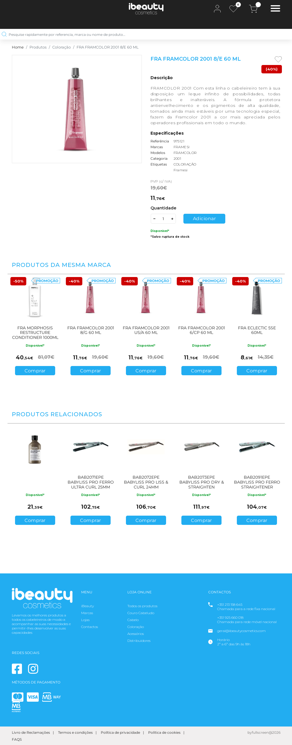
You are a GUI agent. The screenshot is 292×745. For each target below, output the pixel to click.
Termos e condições (75, 732)
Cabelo (133, 620)
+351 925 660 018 (230, 617)
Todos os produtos (142, 606)
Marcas (87, 613)
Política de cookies (164, 732)
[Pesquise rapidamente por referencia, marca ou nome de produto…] (144, 34)
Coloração (61, 47)
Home (18, 47)
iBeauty (87, 606)
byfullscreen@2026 (264, 732)
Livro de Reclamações (31, 732)
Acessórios (135, 633)
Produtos (38, 47)
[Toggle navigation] (275, 9)
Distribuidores (138, 640)
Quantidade (163, 208)
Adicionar (204, 218)
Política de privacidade (120, 732)
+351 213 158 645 (229, 604)
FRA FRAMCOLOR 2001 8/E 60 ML (108, 47)
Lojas (85, 620)
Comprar (35, 371)
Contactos (89, 627)
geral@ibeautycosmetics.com (241, 631)
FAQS (17, 739)
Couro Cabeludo (140, 613)
